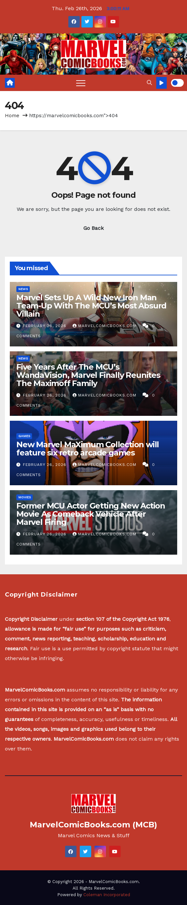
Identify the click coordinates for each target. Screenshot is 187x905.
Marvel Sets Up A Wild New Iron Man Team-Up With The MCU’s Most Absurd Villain (91, 306)
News (23, 289)
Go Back (93, 228)
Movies (24, 497)
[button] (149, 83)
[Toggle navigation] (81, 82)
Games (24, 436)
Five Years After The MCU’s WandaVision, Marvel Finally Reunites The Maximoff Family (88, 375)
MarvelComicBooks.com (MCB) (93, 824)
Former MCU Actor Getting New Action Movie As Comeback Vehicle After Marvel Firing (90, 514)
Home (12, 116)
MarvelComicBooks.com (105, 325)
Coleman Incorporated (106, 894)
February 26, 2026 (45, 325)
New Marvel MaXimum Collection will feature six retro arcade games (87, 448)
